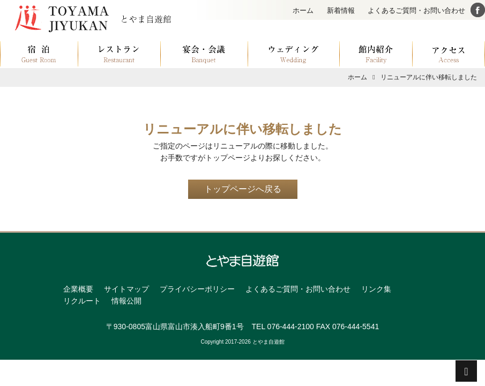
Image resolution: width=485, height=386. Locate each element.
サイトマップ (126, 289)
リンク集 (376, 289)
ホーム (303, 10)
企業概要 (78, 289)
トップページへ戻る (242, 189)
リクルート (82, 300)
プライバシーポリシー (197, 289)
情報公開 (126, 300)
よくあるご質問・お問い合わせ (416, 10)
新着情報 (341, 10)
